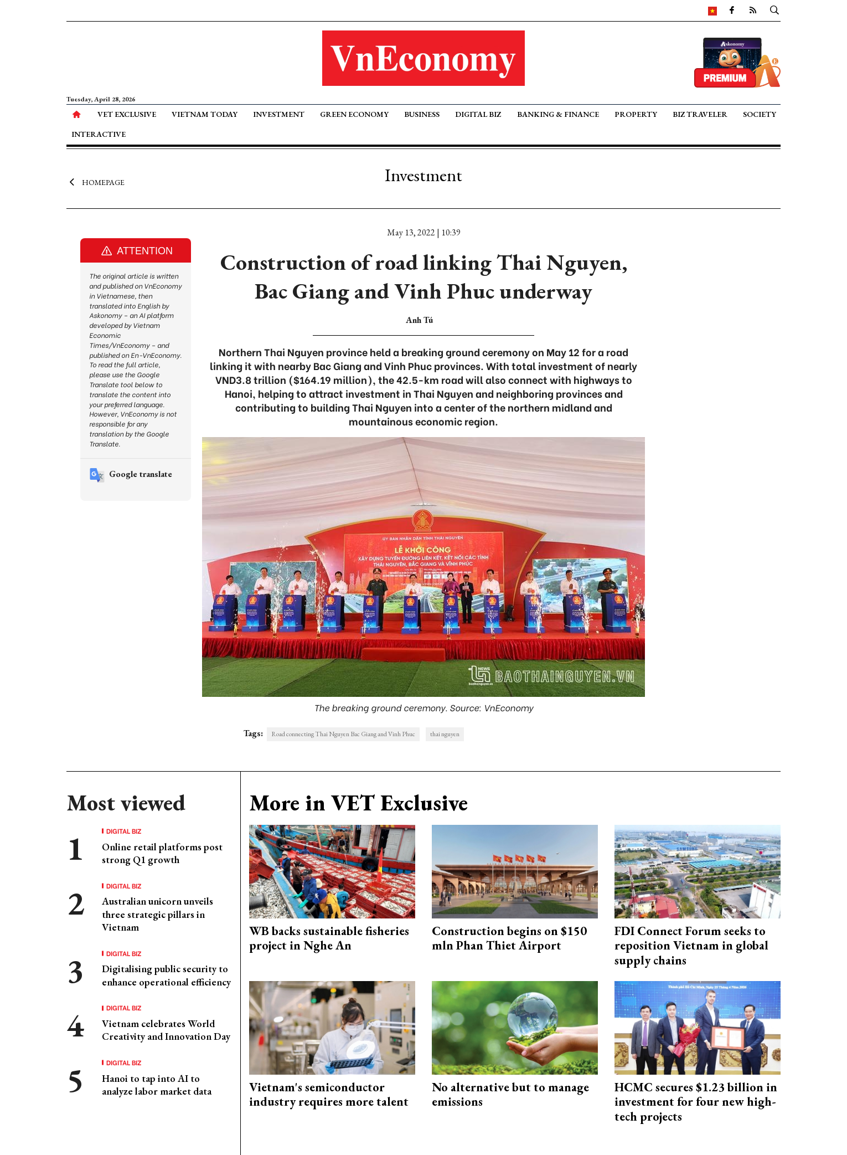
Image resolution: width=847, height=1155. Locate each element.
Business (422, 114)
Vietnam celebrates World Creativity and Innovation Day (166, 1030)
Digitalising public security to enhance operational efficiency (166, 975)
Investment (278, 114)
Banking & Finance (558, 114)
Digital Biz (478, 114)
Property (635, 114)
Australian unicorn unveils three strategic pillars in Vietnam (157, 914)
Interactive (98, 134)
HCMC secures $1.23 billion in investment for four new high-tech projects (695, 1102)
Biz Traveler (700, 114)
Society (759, 114)
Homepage (95, 182)
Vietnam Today (204, 114)
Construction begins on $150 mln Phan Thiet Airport (509, 938)
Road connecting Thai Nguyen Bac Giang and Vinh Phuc (343, 734)
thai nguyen (444, 734)
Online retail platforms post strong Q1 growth (162, 853)
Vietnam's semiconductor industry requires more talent (329, 1094)
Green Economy (354, 114)
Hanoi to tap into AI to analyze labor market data (156, 1084)
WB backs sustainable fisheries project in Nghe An (329, 938)
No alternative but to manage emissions (510, 1094)
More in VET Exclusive (358, 802)
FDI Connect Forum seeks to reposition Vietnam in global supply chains (691, 945)
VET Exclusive (126, 114)
